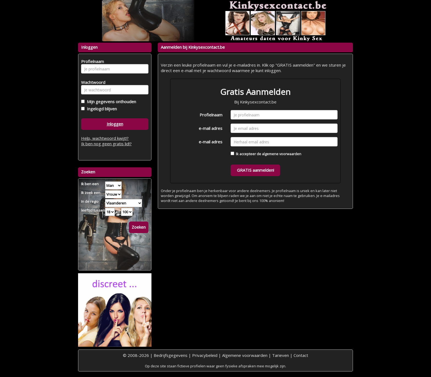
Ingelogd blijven (101, 108)
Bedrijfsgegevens (170, 355)
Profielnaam (211, 115)
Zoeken (139, 227)
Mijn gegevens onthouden (110, 101)
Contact (301, 355)
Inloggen (115, 124)
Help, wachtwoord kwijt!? (105, 138)
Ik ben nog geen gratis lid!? (106, 143)
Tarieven (280, 355)
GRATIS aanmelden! (255, 170)
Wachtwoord (91, 82)
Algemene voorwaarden (244, 355)
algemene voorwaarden (281, 153)
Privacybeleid (204, 355)
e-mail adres (210, 128)
